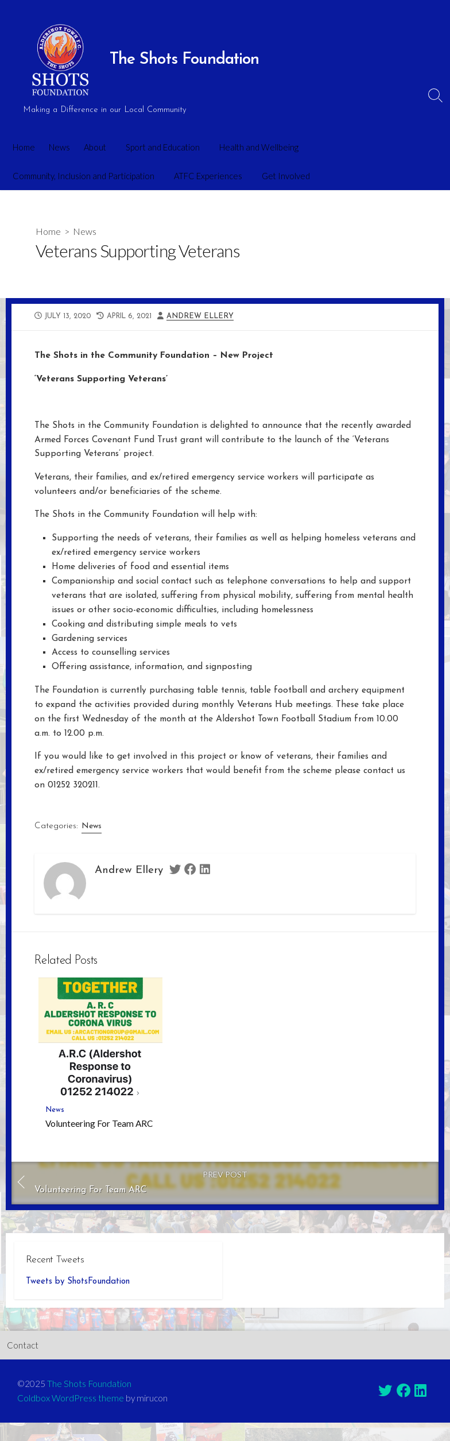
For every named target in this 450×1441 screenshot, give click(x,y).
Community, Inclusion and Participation (83, 176)
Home (24, 147)
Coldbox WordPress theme (70, 1416)
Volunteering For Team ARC (99, 1140)
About (95, 147)
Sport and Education (161, 147)
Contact (22, 1363)
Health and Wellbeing (255, 147)
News (59, 147)
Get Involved (282, 176)
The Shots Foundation (90, 1402)
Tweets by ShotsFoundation (78, 1300)
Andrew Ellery (206, 317)
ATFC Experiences (206, 176)
